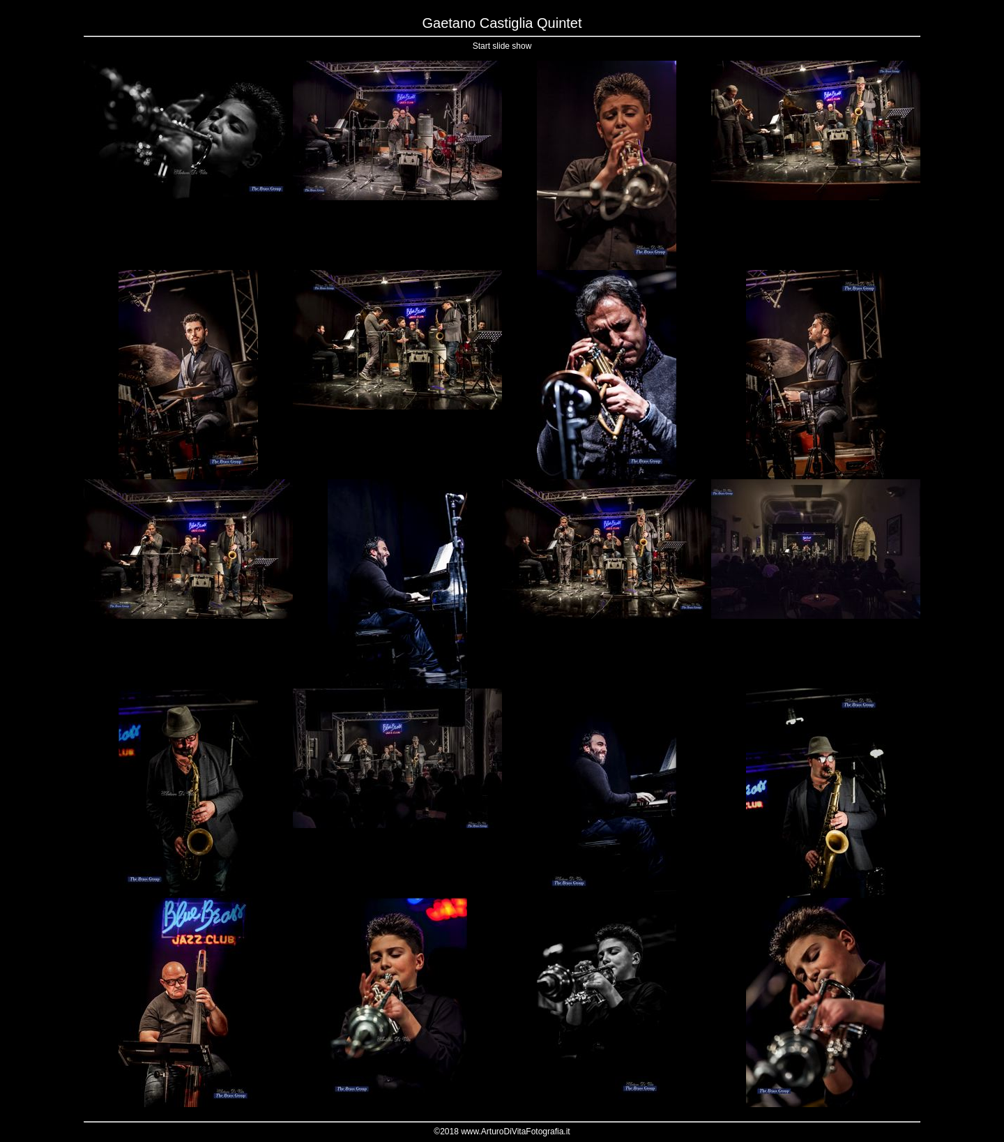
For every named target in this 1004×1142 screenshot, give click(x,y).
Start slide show (502, 46)
